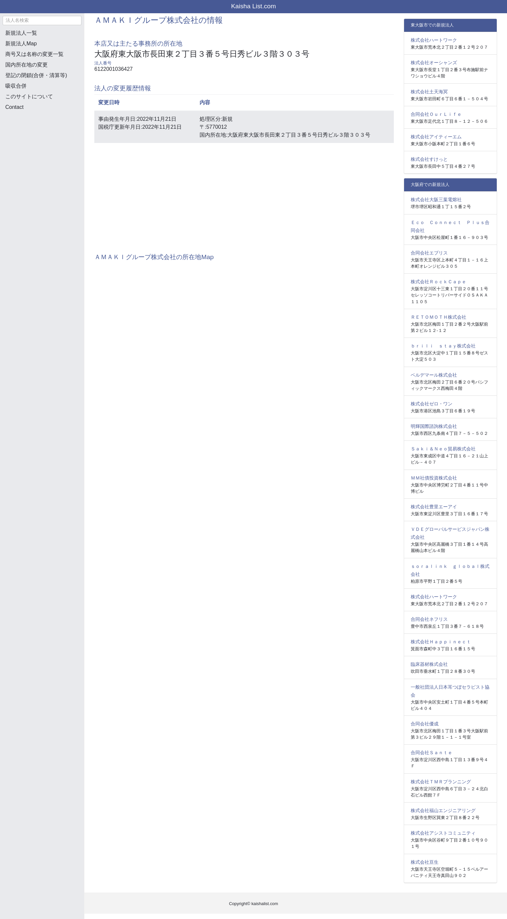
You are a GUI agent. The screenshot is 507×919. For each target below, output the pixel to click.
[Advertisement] (42, 151)
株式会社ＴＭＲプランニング (441, 781)
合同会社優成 (424, 723)
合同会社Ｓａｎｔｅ (431, 752)
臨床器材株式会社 (429, 664)
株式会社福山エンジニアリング (443, 810)
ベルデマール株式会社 (434, 375)
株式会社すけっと (429, 159)
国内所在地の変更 (26, 65)
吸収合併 (15, 86)
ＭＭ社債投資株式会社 (434, 478)
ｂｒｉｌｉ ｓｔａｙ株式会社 (443, 345)
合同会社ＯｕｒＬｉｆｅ (436, 114)
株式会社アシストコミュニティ (443, 833)
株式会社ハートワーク (434, 40)
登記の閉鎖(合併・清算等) (36, 75)
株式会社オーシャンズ (434, 62)
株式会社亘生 (424, 862)
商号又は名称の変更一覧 (34, 54)
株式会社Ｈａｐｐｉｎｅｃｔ (441, 641)
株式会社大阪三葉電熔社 (436, 199)
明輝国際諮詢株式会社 (434, 426)
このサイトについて (29, 96)
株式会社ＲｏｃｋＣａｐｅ (438, 281)
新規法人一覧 (21, 33)
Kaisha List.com (253, 6)
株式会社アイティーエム (436, 136)
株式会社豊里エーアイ (434, 506)
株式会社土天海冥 (429, 91)
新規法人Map (21, 43)
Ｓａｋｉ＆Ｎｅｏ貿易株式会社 (443, 448)
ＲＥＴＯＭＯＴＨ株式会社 (438, 317)
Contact (14, 107)
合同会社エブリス (429, 252)
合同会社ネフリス (429, 619)
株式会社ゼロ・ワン (431, 403)
